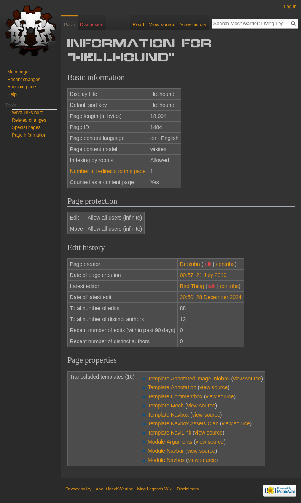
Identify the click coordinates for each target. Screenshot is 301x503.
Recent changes (23, 79)
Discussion (92, 24)
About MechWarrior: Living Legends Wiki (134, 489)
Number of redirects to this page (108, 171)
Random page (21, 86)
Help (12, 94)
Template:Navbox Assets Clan (183, 423)
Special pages (26, 127)
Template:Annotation (172, 387)
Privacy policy (78, 489)
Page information (29, 135)
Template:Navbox (168, 415)
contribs (225, 264)
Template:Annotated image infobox (189, 379)
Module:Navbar (166, 451)
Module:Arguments (170, 442)
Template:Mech (166, 406)
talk (207, 264)
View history (193, 24)
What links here (27, 112)
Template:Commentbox (175, 396)
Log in (290, 6)
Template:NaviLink (169, 433)
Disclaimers (188, 489)
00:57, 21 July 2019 (203, 275)
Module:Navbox (166, 460)
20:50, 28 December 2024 (211, 297)
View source (162, 24)
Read (138, 24)
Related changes (29, 120)
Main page (18, 72)
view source (247, 379)
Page (69, 24)
